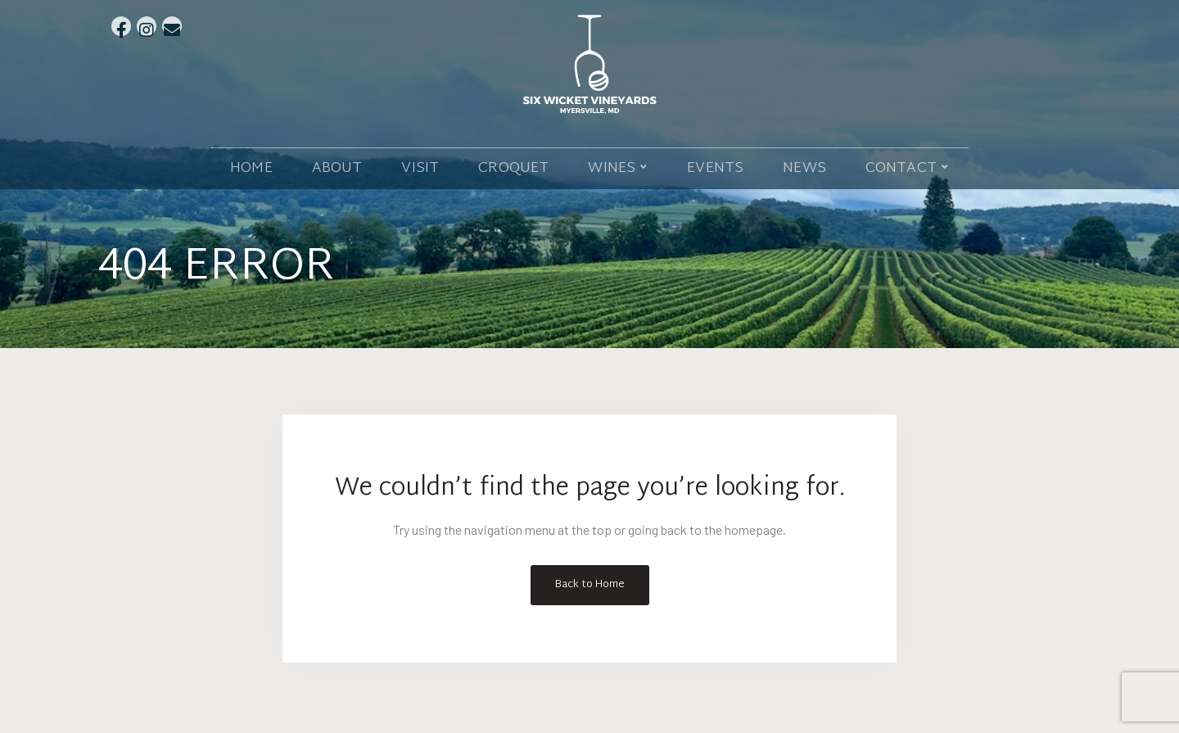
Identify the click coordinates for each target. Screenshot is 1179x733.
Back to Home (590, 585)
